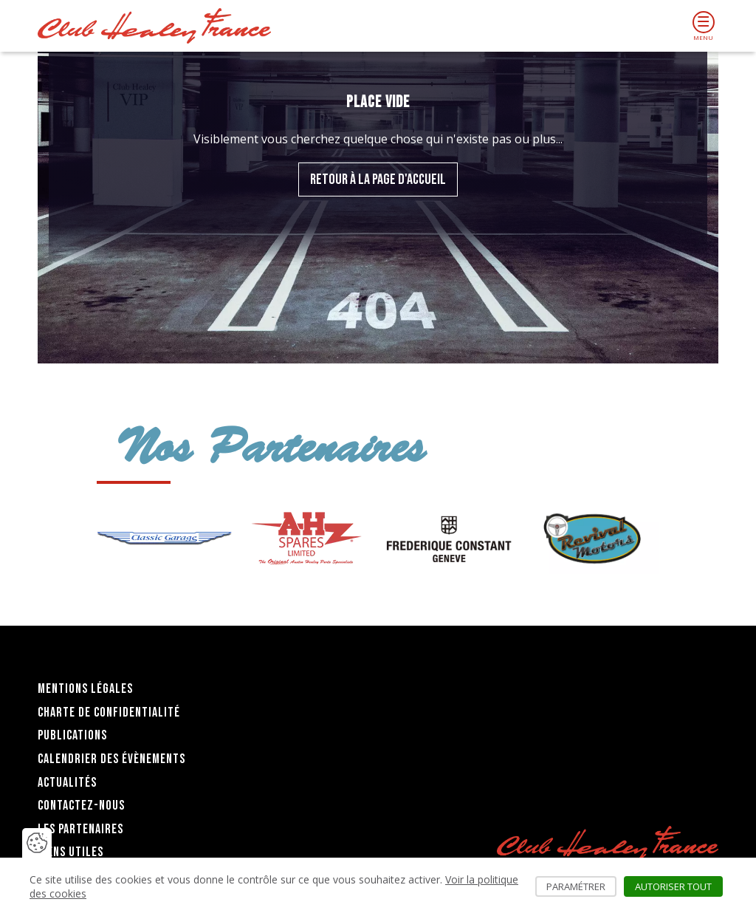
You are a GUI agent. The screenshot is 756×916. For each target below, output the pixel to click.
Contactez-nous (81, 805)
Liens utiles (70, 852)
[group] (164, 538)
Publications (72, 735)
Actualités (67, 782)
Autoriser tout (679, 886)
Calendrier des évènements (111, 759)
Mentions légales (85, 689)
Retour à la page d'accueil (378, 179)
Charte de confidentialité (109, 712)
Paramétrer (581, 886)
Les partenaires (80, 829)
